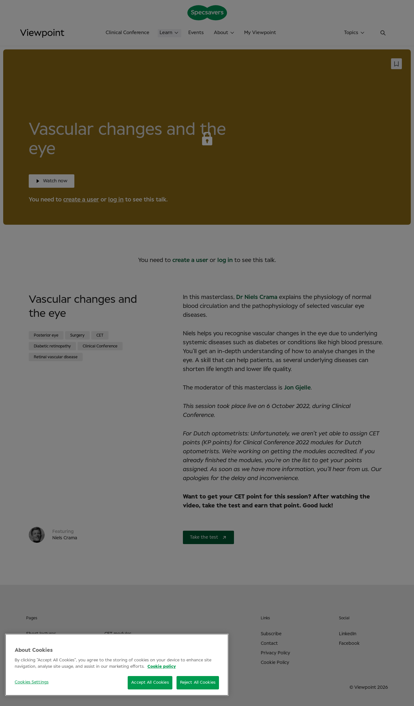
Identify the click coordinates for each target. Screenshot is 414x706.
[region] (117, 665)
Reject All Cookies (197, 683)
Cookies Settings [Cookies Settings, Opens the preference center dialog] (32, 682)
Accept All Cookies (150, 683)
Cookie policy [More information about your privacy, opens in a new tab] (161, 667)
